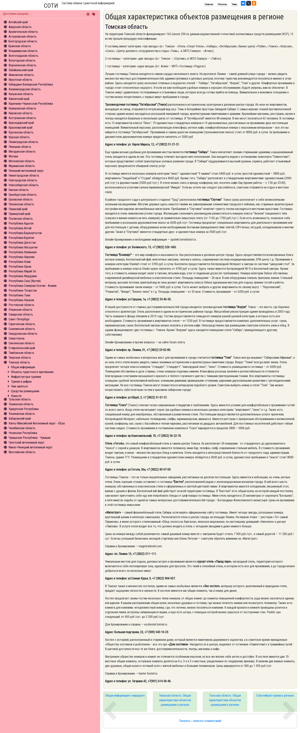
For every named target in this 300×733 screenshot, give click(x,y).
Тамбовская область (21, 353)
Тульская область (20, 399)
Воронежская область (22, 65)
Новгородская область (23, 180)
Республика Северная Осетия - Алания (32, 286)
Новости (16, 396)
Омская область (19, 190)
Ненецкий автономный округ (26, 171)
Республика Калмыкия (23, 252)
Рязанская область (20, 309)
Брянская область (20, 46)
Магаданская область (22, 151)
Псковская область (21, 218)
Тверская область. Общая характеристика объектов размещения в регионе (175, 700)
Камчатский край (19, 99)
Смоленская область (22, 343)
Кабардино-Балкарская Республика (31, 84)
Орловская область (21, 199)
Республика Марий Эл (22, 271)
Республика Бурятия (21, 238)
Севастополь (17, 338)
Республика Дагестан (22, 242)
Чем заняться (19, 386)
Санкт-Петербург (19, 319)
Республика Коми (20, 262)
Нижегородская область (24, 175)
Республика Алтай (20, 228)
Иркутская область (20, 79)
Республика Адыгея (21, 223)
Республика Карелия (21, 257)
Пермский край (18, 209)
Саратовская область (22, 324)
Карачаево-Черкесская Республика (31, 103)
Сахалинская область (22, 329)
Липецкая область (20, 147)
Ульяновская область (22, 414)
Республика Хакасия (21, 300)
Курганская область (21, 132)
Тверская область (20, 357)
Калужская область (21, 94)
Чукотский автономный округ (27, 442)
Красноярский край (20, 127)
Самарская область (21, 314)
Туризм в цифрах (21, 381)
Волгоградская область (23, 56)
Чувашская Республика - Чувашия (30, 438)
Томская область (19, 362)
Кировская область (21, 113)
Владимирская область (23, 51)
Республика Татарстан (23, 290)
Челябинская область (22, 428)
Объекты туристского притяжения (32, 372)
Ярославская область (22, 452)
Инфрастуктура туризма (26, 377)
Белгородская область (23, 41)
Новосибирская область (24, 185)
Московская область (22, 161)
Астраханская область (23, 36)
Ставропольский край (22, 348)
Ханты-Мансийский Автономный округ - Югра (37, 423)
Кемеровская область (22, 108)
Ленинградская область (23, 142)
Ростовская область (21, 305)
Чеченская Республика (23, 433)
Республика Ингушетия (23, 247)
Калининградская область (25, 89)
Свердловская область (23, 333)
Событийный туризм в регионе (275, 695)
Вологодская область (22, 60)
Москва (13, 156)
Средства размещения (25, 391)
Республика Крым (20, 266)
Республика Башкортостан (25, 233)
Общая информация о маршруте (125, 695)
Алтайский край (18, 22)
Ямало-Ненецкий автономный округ (31, 447)
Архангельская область (23, 32)
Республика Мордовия (23, 276)
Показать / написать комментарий (200, 721)
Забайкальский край (21, 70)
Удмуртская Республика (24, 409)
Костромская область (22, 118)
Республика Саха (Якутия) (25, 281)
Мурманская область (22, 166)
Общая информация (23, 367)
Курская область (19, 137)
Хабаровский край (20, 418)
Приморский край (19, 214)
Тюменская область (21, 404)
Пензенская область (21, 204)
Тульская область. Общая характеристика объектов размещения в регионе (225, 700)
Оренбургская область (23, 194)
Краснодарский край (21, 123)
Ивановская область (21, 75)
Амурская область (20, 27)
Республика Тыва (19, 295)
